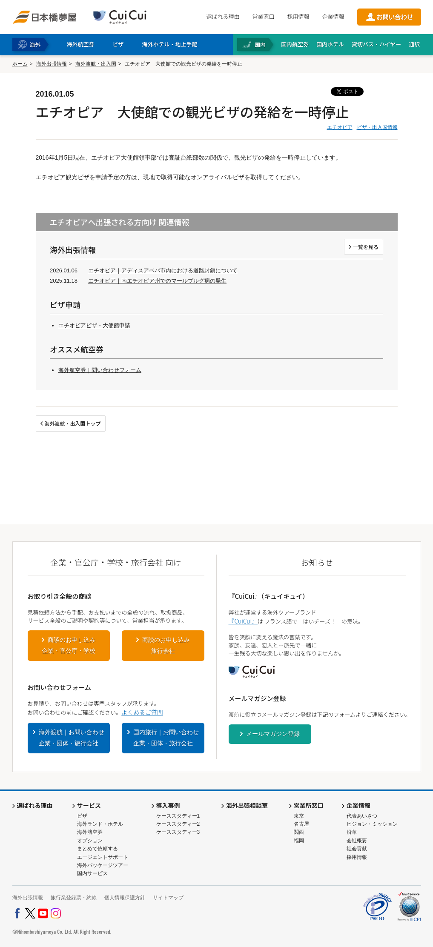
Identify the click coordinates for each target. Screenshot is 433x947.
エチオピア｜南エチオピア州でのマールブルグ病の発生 (157, 281)
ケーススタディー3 (178, 832)
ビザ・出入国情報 (377, 127)
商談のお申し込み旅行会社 (166, 645)
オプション (90, 841)
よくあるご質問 (142, 712)
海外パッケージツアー (102, 865)
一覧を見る (366, 246)
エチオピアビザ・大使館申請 (94, 325)
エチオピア (340, 127)
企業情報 (333, 16)
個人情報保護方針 (124, 898)
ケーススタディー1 (178, 816)
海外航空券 (90, 832)
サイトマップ (168, 898)
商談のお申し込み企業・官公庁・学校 (68, 645)
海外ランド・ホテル (100, 824)
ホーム (20, 64)
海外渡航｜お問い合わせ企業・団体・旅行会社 (71, 738)
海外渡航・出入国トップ (73, 423)
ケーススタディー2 (178, 824)
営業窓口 (263, 16)
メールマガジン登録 (273, 733)
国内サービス (92, 873)
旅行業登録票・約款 (74, 898)
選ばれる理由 (222, 16)
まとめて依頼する (97, 849)
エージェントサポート (102, 857)
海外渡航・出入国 (95, 64)
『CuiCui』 (243, 621)
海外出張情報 (51, 64)
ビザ (82, 816)
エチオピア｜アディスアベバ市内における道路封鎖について (163, 270)
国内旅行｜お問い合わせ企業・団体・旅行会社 (166, 738)
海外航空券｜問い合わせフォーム (99, 370)
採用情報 (298, 16)
